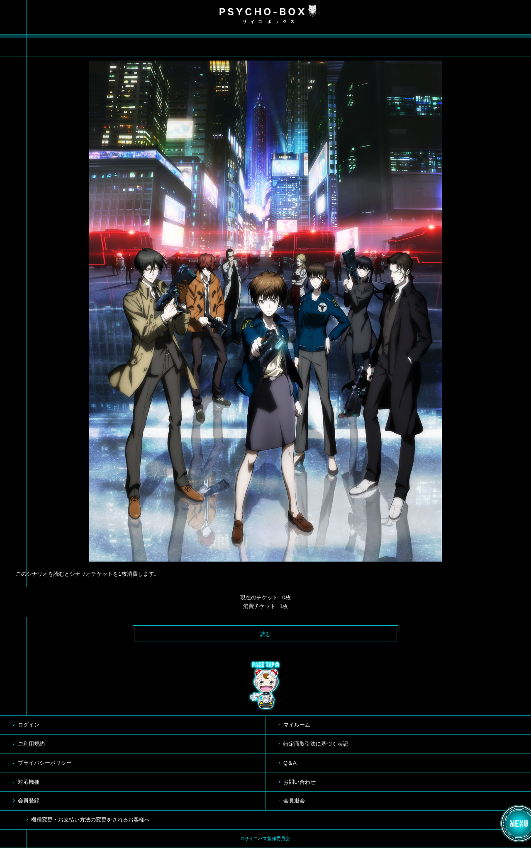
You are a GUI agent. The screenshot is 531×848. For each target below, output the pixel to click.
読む (265, 634)
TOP (265, 685)
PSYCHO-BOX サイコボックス (268, 14)
